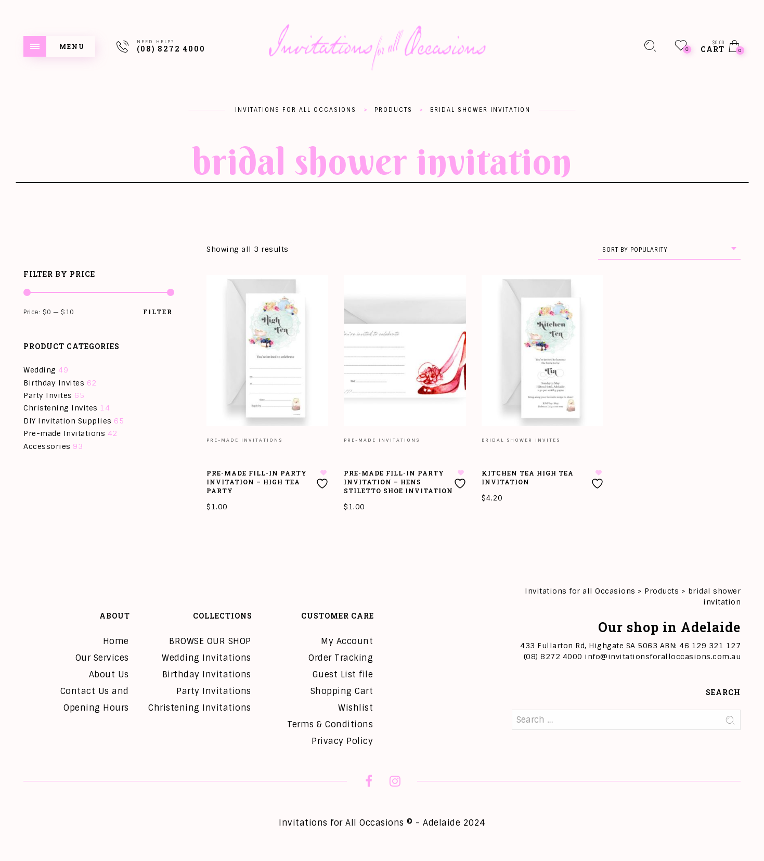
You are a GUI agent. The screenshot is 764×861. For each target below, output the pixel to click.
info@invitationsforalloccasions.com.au (663, 656)
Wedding (39, 370)
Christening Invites (60, 408)
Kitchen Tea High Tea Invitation (528, 477)
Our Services (102, 657)
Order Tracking (340, 657)
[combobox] (669, 250)
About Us (109, 674)
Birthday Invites (53, 383)
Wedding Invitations (206, 657)
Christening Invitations (199, 707)
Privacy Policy (342, 741)
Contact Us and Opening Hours (94, 699)
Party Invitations (213, 691)
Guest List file (343, 674)
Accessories (47, 446)
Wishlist (355, 707)
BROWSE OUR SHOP (210, 641)
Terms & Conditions (330, 724)
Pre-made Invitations (64, 433)
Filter (158, 312)
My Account (347, 641)
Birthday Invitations (206, 674)
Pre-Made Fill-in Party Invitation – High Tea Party (256, 482)
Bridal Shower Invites (521, 440)
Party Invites (47, 395)
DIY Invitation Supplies (67, 421)
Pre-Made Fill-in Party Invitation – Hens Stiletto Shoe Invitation (398, 482)
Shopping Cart (341, 691)
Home (116, 641)
